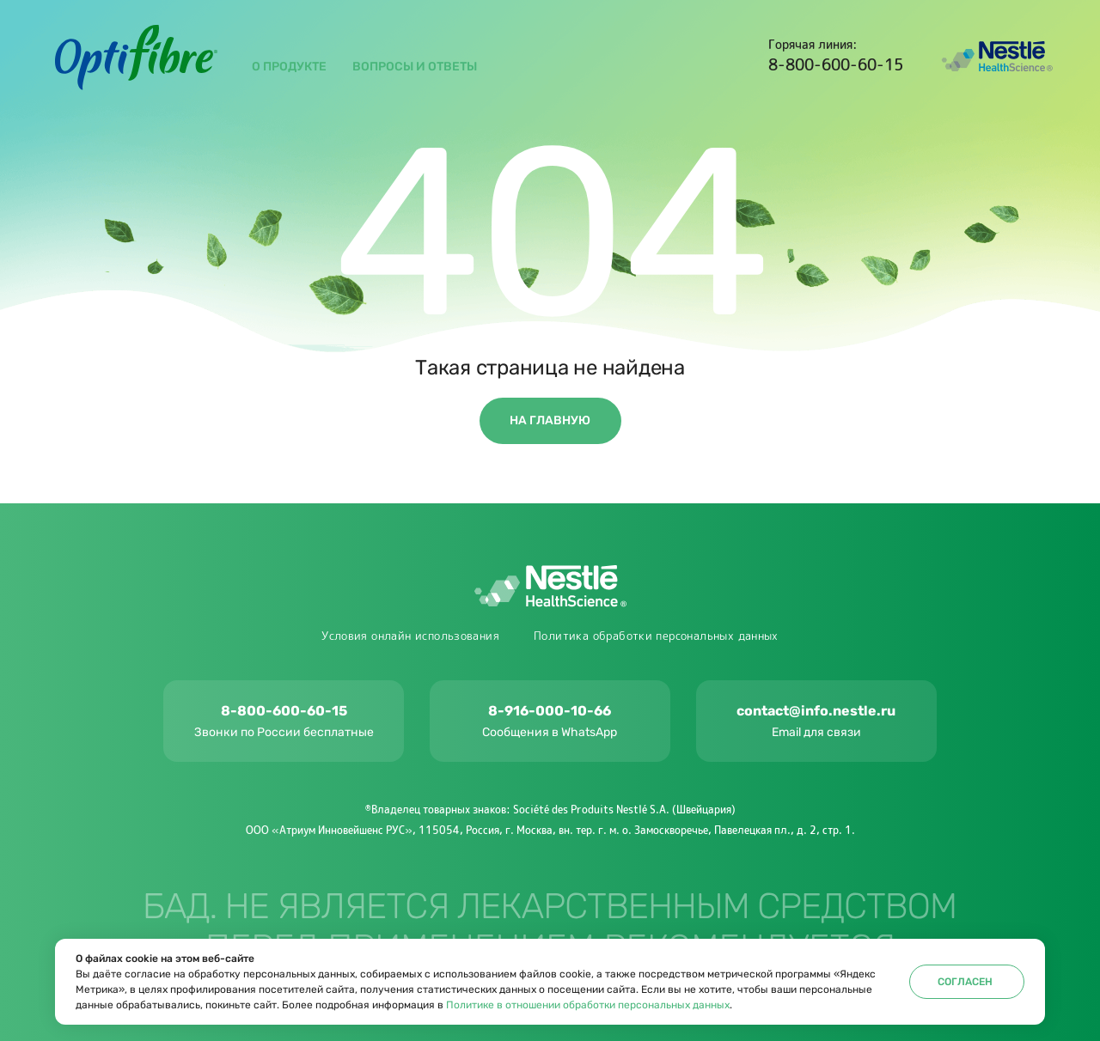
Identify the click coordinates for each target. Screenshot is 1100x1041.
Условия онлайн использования (410, 636)
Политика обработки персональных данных (656, 636)
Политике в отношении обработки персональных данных (588, 1005)
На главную (550, 420)
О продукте (289, 66)
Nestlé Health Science (997, 56)
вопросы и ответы (414, 66)
